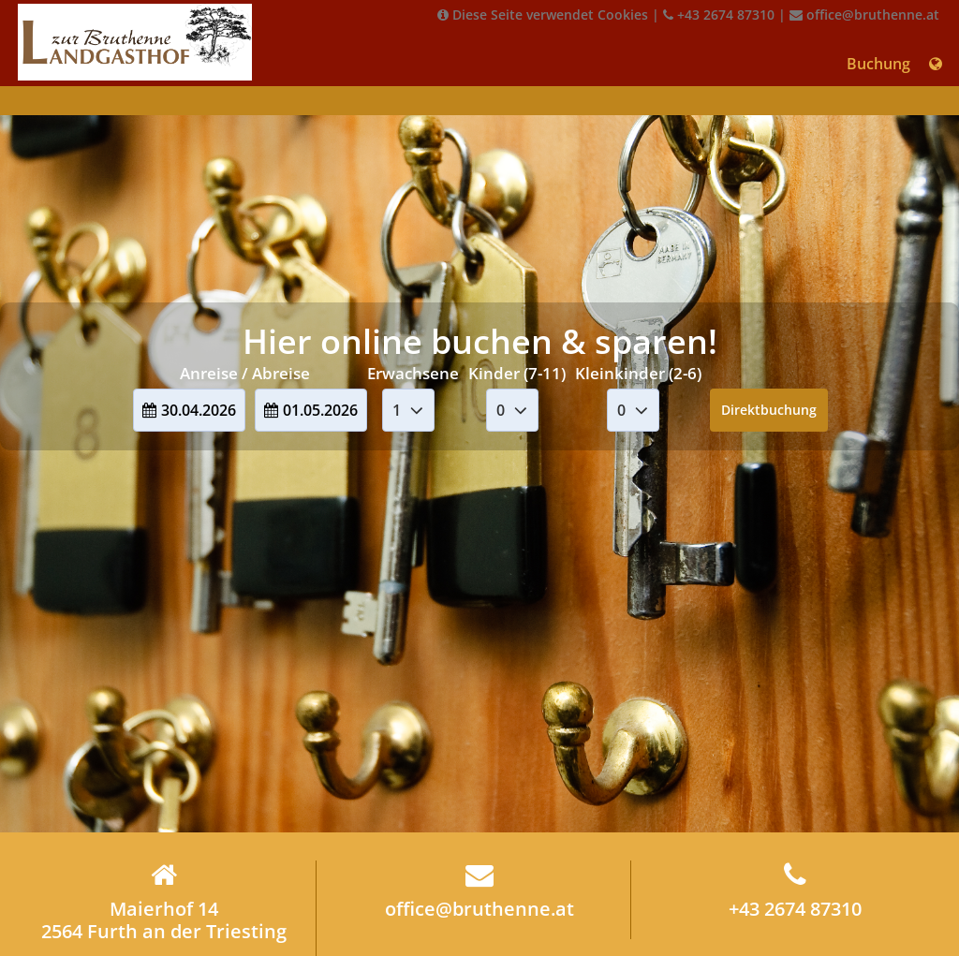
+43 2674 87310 (719, 14)
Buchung (878, 63)
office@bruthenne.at (864, 14)
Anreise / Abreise (245, 373)
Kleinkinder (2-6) (638, 373)
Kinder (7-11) (517, 373)
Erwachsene (413, 373)
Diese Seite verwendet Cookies (542, 14)
